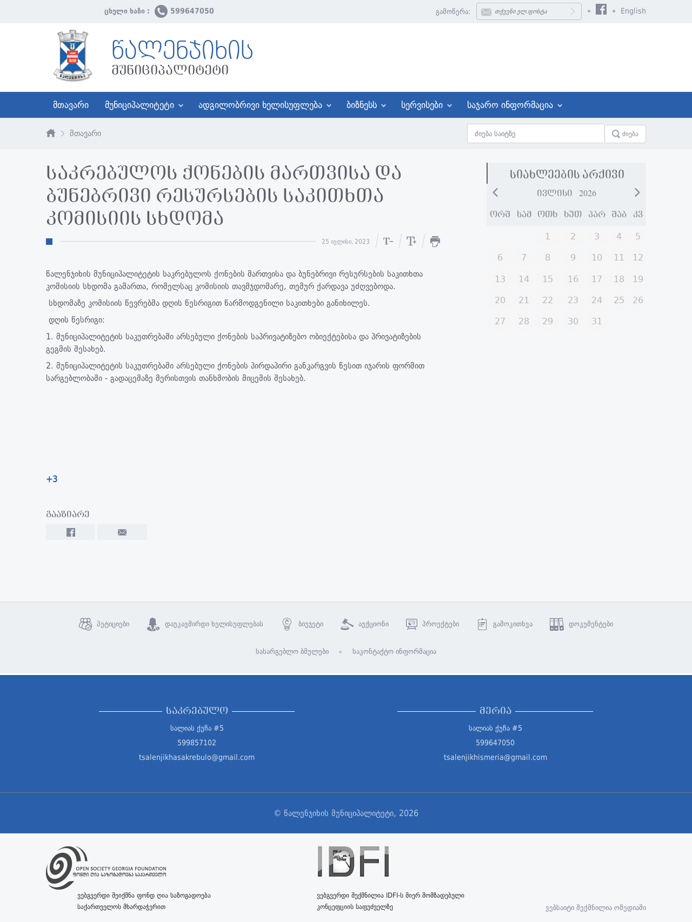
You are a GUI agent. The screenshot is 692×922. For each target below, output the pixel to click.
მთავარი (70, 104)
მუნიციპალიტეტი (143, 104)
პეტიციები (104, 622)
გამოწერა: (453, 11)
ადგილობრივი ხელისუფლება (262, 104)
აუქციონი (365, 622)
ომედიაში (630, 906)
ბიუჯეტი (302, 622)
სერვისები (422, 104)
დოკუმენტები (581, 622)
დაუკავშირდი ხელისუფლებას (205, 622)
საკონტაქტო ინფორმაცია (394, 650)
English (633, 10)
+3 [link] (51, 478)
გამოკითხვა (504, 622)
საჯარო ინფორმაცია (509, 104)
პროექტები (432, 622)
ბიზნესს (363, 104)
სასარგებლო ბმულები (292, 650)
